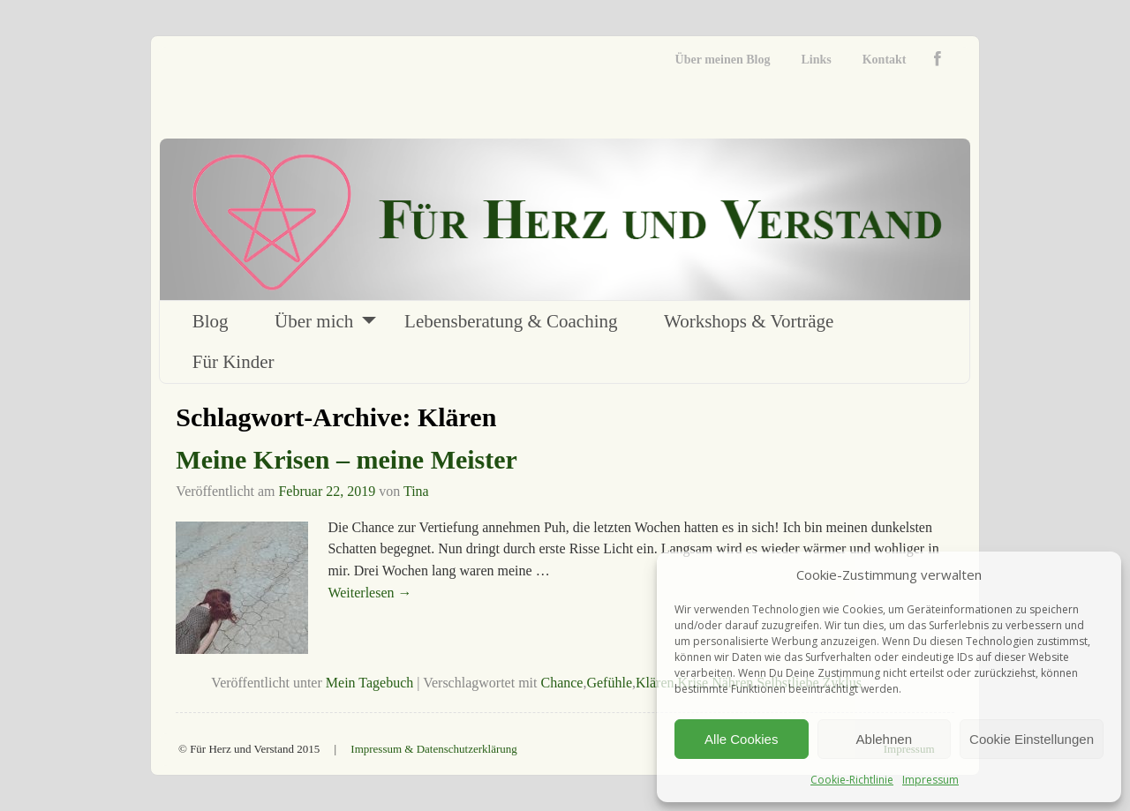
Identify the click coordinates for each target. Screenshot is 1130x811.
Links (816, 59)
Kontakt (885, 59)
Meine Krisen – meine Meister (346, 459)
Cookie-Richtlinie (851, 779)
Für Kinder (233, 361)
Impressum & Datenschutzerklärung (433, 748)
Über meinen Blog (723, 59)
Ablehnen (884, 739)
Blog (210, 321)
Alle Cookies (741, 739)
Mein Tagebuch (369, 682)
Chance (561, 682)
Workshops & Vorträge (748, 321)
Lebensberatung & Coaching (510, 321)
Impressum (930, 779)
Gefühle (609, 682)
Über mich (314, 321)
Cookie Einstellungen (1031, 739)
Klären (655, 682)
